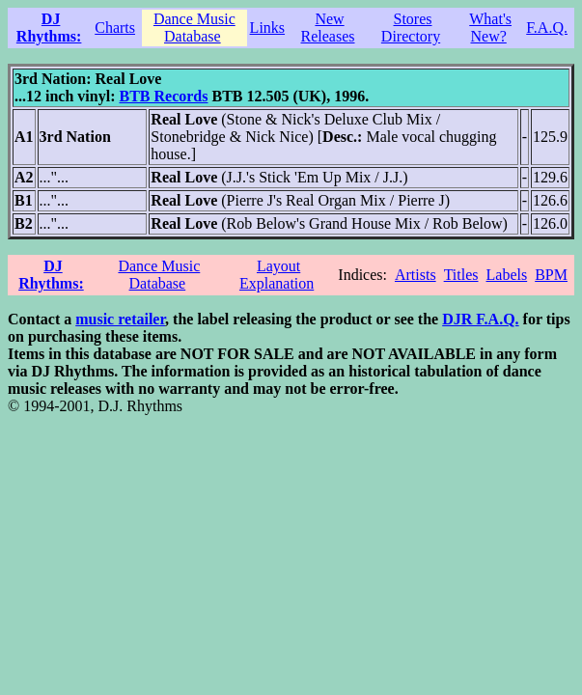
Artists (415, 274)
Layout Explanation (276, 275)
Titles (461, 274)
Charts (115, 27)
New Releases (328, 27)
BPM (551, 274)
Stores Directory (410, 27)
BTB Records (163, 96)
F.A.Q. (547, 27)
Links (267, 27)
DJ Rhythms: (49, 27)
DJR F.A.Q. (480, 319)
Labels (507, 274)
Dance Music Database (194, 27)
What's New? (490, 27)
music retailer (120, 319)
